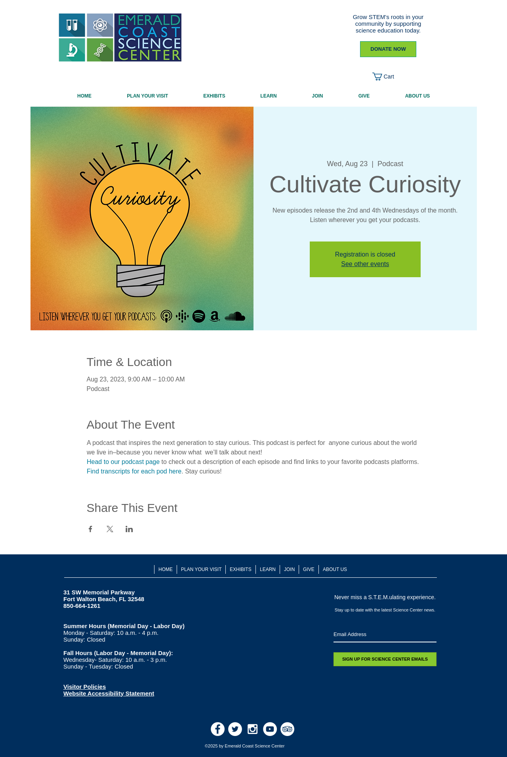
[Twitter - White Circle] (235, 729)
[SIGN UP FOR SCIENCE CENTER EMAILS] (385, 659)
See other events (365, 264)
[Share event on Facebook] (90, 529)
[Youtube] (270, 729)
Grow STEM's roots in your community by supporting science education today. (388, 23)
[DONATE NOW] (388, 49)
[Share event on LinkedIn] (129, 529)
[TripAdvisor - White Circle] (287, 729)
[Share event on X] (110, 529)
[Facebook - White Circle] (218, 729)
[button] (388, 76)
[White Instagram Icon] (252, 729)
